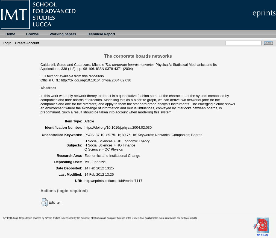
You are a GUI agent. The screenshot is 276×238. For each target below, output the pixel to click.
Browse (32, 34)
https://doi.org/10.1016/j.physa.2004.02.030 (118, 127)
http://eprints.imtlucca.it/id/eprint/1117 (113, 181)
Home (10, 34)
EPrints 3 (49, 218)
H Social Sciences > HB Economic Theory (116, 141)
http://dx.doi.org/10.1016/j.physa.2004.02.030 (96, 80)
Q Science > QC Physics (103, 149)
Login (7, 43)
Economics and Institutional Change (112, 156)
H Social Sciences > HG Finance (109, 145)
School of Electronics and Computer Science (103, 218)
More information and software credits (178, 218)
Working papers (63, 34)
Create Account (27, 43)
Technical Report (101, 34)
